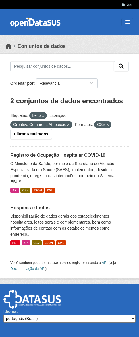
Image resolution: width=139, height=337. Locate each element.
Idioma (9, 311)
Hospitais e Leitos (30, 207)
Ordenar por (22, 83)
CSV (25, 190)
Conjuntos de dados (42, 46)
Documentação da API (27, 269)
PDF (15, 243)
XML (50, 190)
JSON (38, 190)
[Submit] (121, 66)
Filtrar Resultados (31, 134)
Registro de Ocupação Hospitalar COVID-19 (57, 155)
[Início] (8, 46)
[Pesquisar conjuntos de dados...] (62, 66)
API (15, 190)
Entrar (127, 4)
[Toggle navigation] (127, 22)
